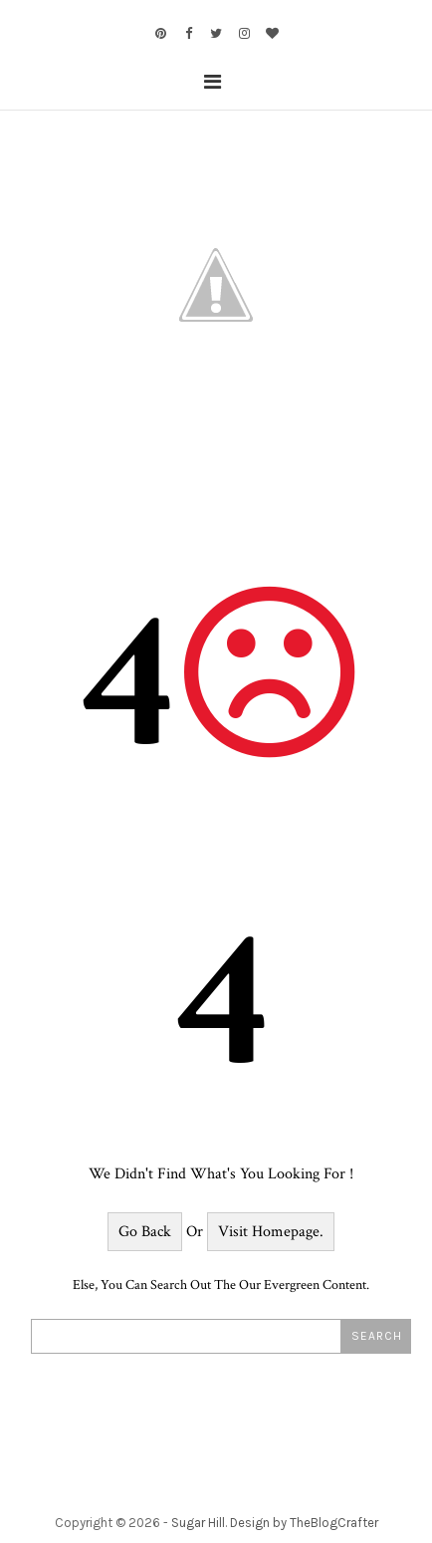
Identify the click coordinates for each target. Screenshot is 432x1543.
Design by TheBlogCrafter (304, 1522)
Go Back (144, 1231)
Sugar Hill (198, 1522)
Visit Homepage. (271, 1231)
